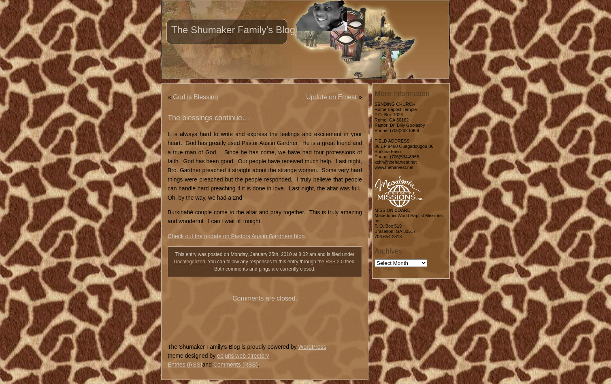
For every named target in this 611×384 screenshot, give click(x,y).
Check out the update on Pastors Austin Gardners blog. (237, 236)
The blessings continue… (208, 118)
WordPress (312, 346)
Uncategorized (189, 262)
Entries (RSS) (185, 364)
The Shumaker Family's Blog (233, 29)
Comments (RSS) (235, 364)
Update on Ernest (331, 97)
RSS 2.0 (335, 262)
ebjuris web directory (243, 355)
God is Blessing (195, 97)
